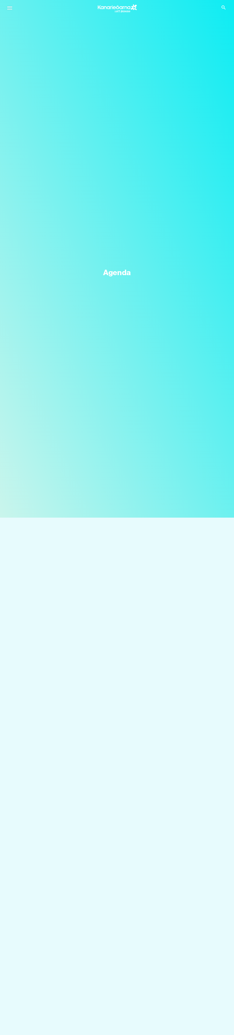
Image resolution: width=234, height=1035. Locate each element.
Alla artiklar (30, 1031)
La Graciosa (127, 956)
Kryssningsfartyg (35, 1009)
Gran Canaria (128, 923)
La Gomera (30, 956)
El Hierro (124, 945)
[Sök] (117, 536)
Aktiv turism (127, 1020)
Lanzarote (29, 934)
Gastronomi (31, 1020)
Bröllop (27, 998)
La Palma (29, 945)
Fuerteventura (129, 934)
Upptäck (29, 985)
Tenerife (27, 923)
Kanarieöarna (34, 910)
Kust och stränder (132, 998)
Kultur (122, 1009)
